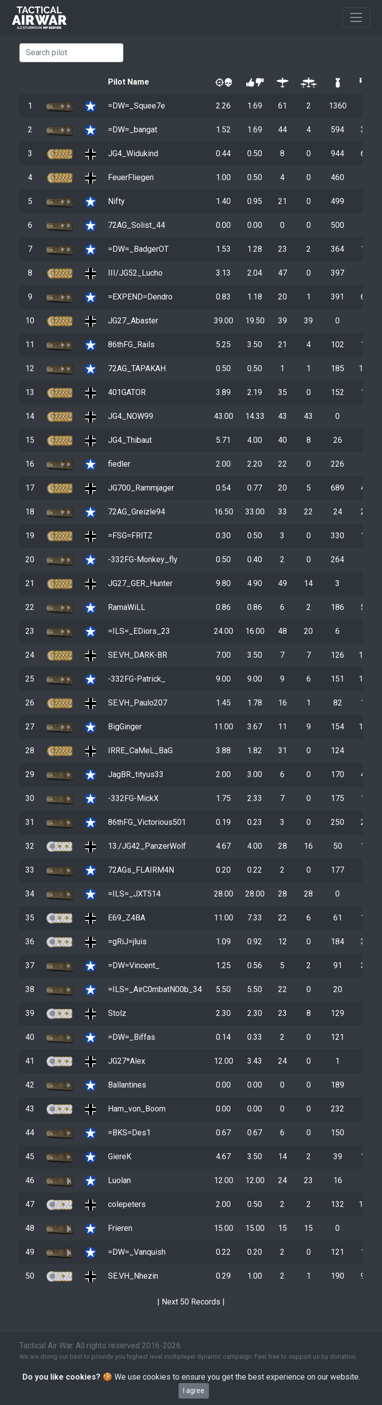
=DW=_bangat (132, 129)
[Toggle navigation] (356, 17)
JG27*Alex (126, 1061)
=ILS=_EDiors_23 (139, 631)
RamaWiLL (126, 607)
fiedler (119, 464)
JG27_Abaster (133, 320)
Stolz (117, 1013)
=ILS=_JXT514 (134, 894)
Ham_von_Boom (137, 1108)
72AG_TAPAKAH (137, 368)
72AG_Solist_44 (136, 225)
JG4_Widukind (133, 153)
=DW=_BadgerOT (138, 249)
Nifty (116, 201)
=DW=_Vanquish (137, 1252)
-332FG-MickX (133, 798)
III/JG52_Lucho (135, 273)
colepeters (127, 1204)
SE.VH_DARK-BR (137, 655)
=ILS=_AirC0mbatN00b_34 (155, 989)
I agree (193, 1391)
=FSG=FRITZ (130, 535)
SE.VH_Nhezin (133, 1276)
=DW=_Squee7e (136, 105)
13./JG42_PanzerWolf (147, 846)
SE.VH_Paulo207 (137, 702)
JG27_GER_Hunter (140, 583)
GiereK (119, 1156)
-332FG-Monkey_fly (143, 559)
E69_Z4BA (126, 917)
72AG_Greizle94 (136, 511)
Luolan (119, 1180)
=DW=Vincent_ (134, 965)
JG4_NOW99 (130, 416)
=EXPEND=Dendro (140, 296)
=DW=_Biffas (131, 1037)
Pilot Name (128, 82)
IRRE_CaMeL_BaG (140, 750)
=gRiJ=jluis (127, 941)
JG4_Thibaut (130, 440)
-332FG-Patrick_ (137, 679)
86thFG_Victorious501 (147, 822)
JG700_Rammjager (141, 488)
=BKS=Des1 (129, 1132)
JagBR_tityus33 (136, 774)
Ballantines (127, 1085)
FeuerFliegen (131, 177)
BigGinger (125, 726)
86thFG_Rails (131, 344)
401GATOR (127, 392)
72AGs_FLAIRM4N (141, 870)
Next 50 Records (191, 1301)
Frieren (120, 1228)
